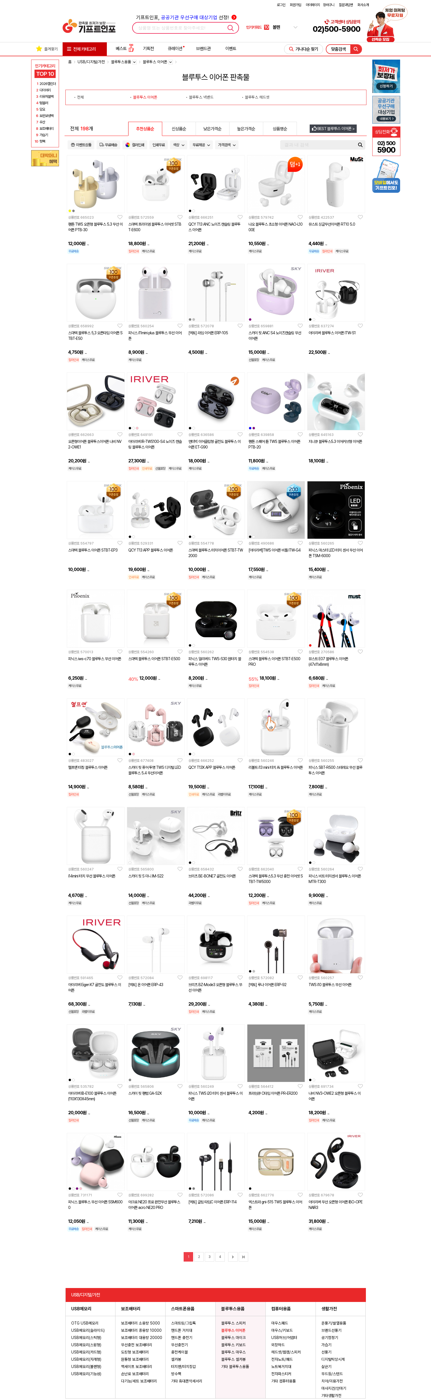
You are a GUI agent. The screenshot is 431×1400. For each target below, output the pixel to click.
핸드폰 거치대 (181, 1330)
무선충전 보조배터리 (136, 1345)
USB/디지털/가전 (91, 62)
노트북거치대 (281, 1366)
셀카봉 (176, 1359)
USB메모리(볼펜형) (86, 1366)
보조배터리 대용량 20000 (141, 1337)
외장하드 (278, 1345)
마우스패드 (279, 1323)
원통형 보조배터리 (135, 1359)
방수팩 (176, 1374)
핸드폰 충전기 (181, 1337)
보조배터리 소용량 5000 (140, 1323)
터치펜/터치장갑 (183, 1366)
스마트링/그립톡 (183, 1323)
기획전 (148, 48)
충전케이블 (179, 1352)
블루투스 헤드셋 (257, 97)
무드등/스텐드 (332, 1374)
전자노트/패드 (282, 1359)
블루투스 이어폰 (145, 97)
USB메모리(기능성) (86, 1374)
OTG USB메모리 (84, 1323)
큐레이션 (175, 48)
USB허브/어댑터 (284, 1337)
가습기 (326, 1345)
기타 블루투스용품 (235, 1366)
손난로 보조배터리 (135, 1374)
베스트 (125, 48)
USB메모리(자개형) (86, 1359)
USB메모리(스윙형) (86, 1345)
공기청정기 (329, 1337)
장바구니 (328, 5)
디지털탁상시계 (333, 1359)
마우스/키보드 (282, 1330)
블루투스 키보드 (233, 1345)
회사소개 (363, 5)
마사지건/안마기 (333, 1388)
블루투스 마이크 (233, 1337)
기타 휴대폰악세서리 (186, 1381)
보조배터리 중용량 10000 (141, 1330)
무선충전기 (179, 1345)
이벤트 (230, 48)
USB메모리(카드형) (86, 1352)
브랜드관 (203, 48)
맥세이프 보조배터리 (136, 1366)
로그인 (281, 5)
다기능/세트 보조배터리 (139, 1381)
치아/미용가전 (332, 1381)
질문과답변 (346, 5)
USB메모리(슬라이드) (88, 1330)
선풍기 (326, 1352)
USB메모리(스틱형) (86, 1337)
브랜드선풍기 (331, 1330)
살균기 (326, 1366)
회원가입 (295, 5)
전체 (80, 97)
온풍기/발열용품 (333, 1323)
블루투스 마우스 (233, 1352)
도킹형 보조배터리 (135, 1352)
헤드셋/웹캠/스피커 (286, 1352)
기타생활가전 (331, 1395)
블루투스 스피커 (233, 1323)
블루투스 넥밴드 (201, 97)
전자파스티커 (281, 1374)
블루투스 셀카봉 (233, 1359)
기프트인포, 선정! (186, 17)
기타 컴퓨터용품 (283, 1381)
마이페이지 (313, 5)
